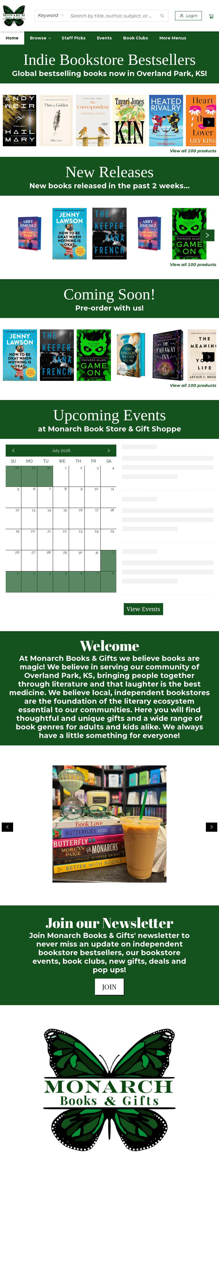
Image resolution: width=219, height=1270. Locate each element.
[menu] (109, 38)
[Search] (162, 15)
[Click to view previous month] (13, 451)
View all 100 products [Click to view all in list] (193, 150)
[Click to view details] (19, 120)
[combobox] (51, 15)
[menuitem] (12, 38)
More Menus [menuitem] (172, 38)
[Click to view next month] (108, 451)
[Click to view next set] (208, 122)
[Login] (188, 15)
